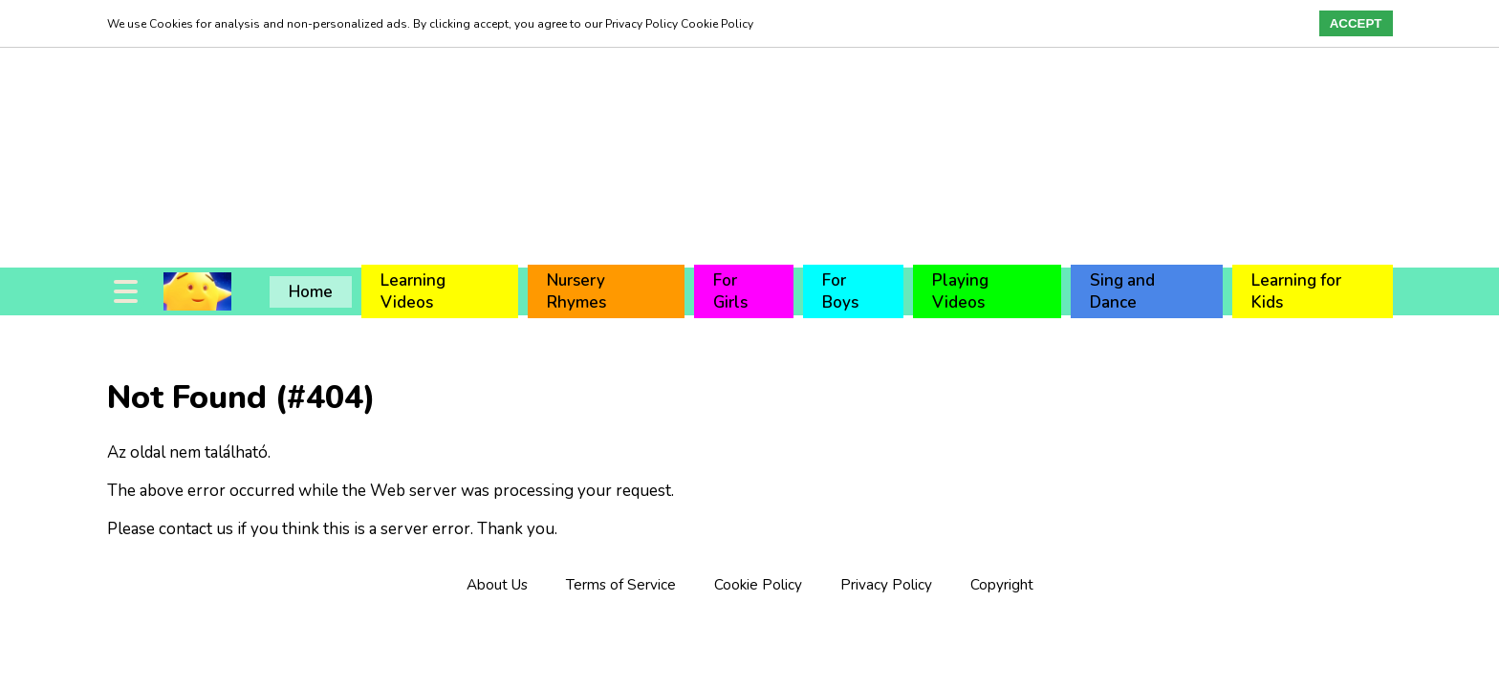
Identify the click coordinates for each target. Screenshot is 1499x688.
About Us (497, 584)
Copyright (1001, 584)
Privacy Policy (886, 584)
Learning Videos (412, 291)
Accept (1356, 23)
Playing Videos (960, 291)
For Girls (730, 291)
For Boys (840, 291)
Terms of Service (621, 584)
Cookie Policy (758, 584)
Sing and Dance (1122, 291)
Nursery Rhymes (576, 291)
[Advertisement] (573, 134)
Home (311, 292)
